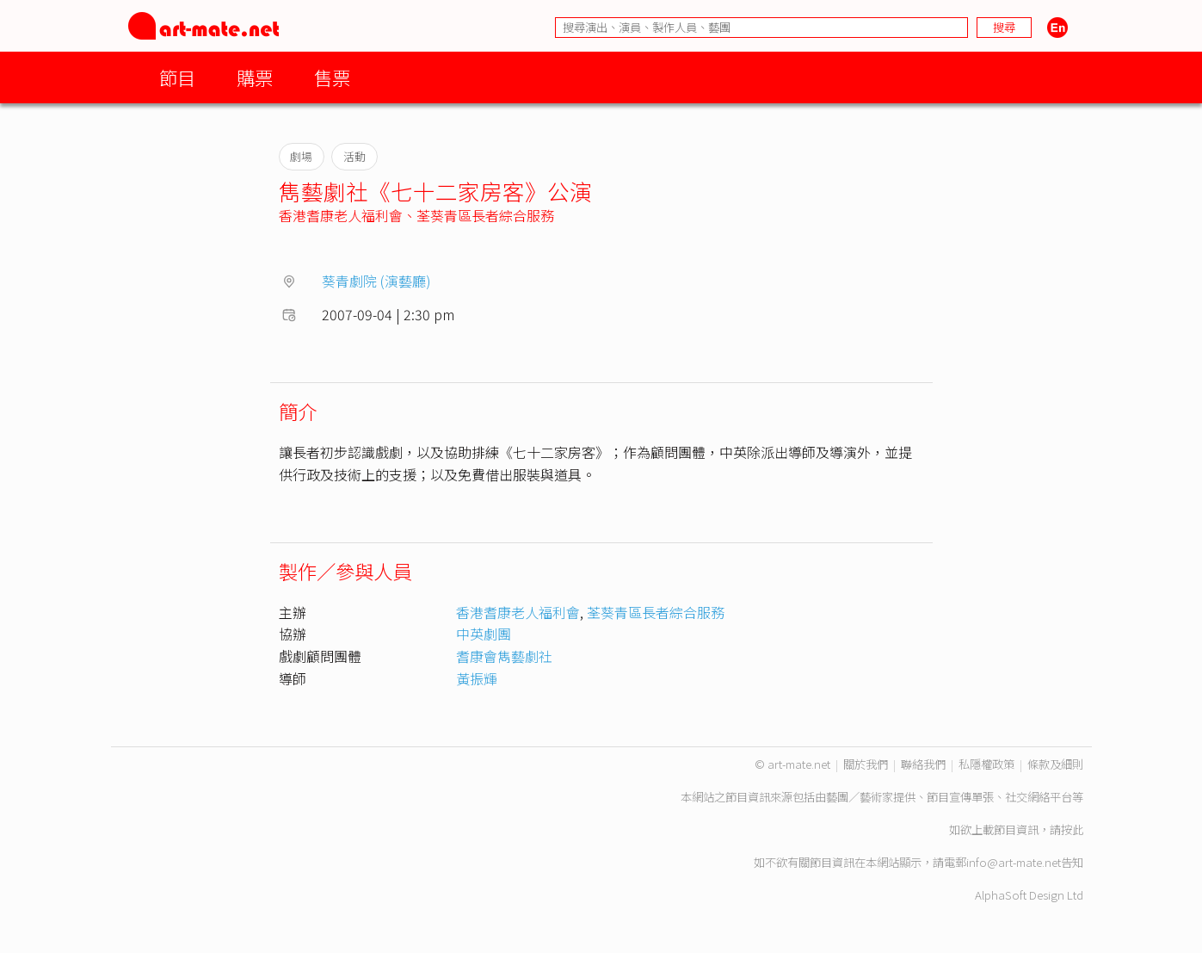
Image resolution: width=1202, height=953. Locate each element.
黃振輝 (476, 678)
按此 (1072, 829)
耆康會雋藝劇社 (504, 656)
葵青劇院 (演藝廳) (376, 280)
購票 (255, 77)
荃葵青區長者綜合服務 (485, 215)
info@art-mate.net (1013, 862)
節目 (177, 77)
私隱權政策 (986, 764)
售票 (332, 77)
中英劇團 (483, 633)
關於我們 (865, 764)
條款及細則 (1055, 764)
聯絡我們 (923, 764)
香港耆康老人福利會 (341, 215)
